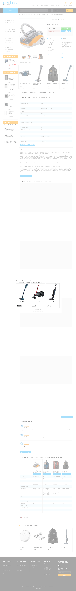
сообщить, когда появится (38, 282)
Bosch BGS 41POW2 (36, 301)
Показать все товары (38, 310)
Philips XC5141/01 (21, 301)
